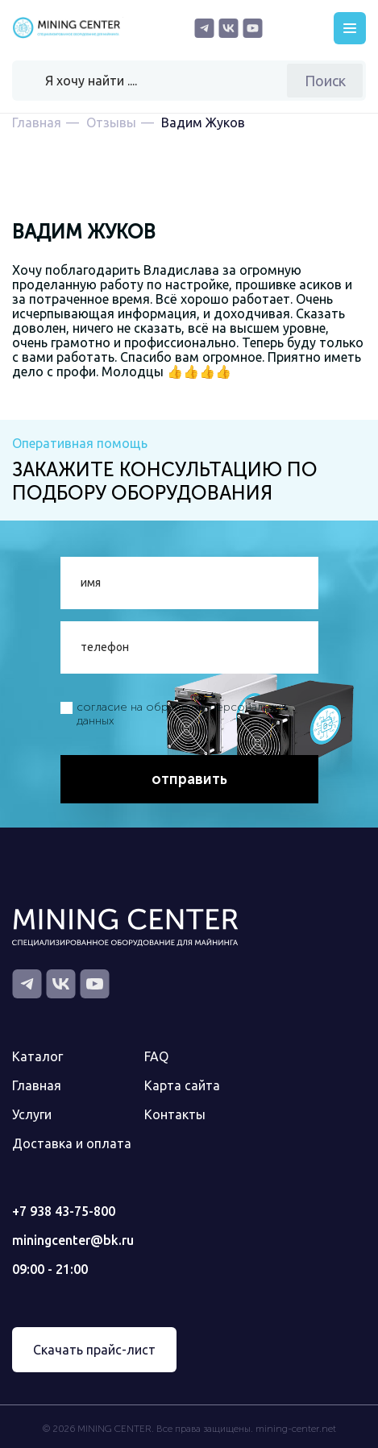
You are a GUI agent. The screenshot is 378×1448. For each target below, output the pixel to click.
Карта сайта (182, 1085)
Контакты (175, 1114)
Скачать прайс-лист (94, 1349)
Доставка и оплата (71, 1143)
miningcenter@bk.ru (73, 1240)
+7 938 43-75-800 (63, 1211)
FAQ (156, 1056)
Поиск (325, 81)
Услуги (32, 1114)
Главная (36, 1085)
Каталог (37, 1056)
